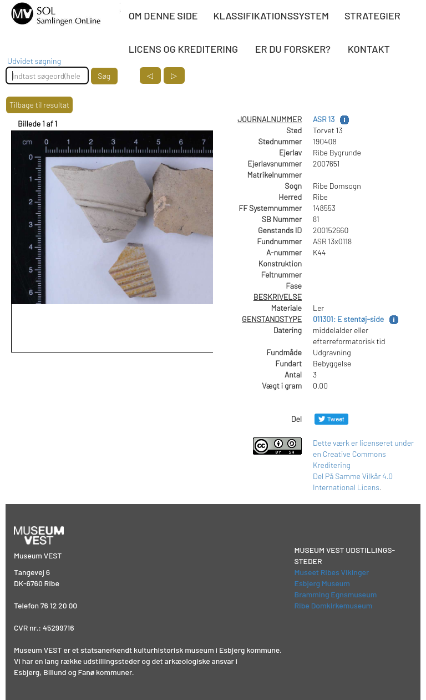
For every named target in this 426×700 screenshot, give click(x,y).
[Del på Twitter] (331, 419)
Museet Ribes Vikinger (332, 572)
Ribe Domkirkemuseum (334, 605)
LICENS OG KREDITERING (183, 49)
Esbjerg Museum (322, 583)
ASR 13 (323, 119)
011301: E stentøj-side (348, 319)
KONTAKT (369, 49)
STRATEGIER (372, 15)
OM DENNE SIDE (163, 15)
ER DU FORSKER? (293, 49)
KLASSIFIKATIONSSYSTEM (271, 15)
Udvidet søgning (34, 61)
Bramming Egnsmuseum (336, 594)
